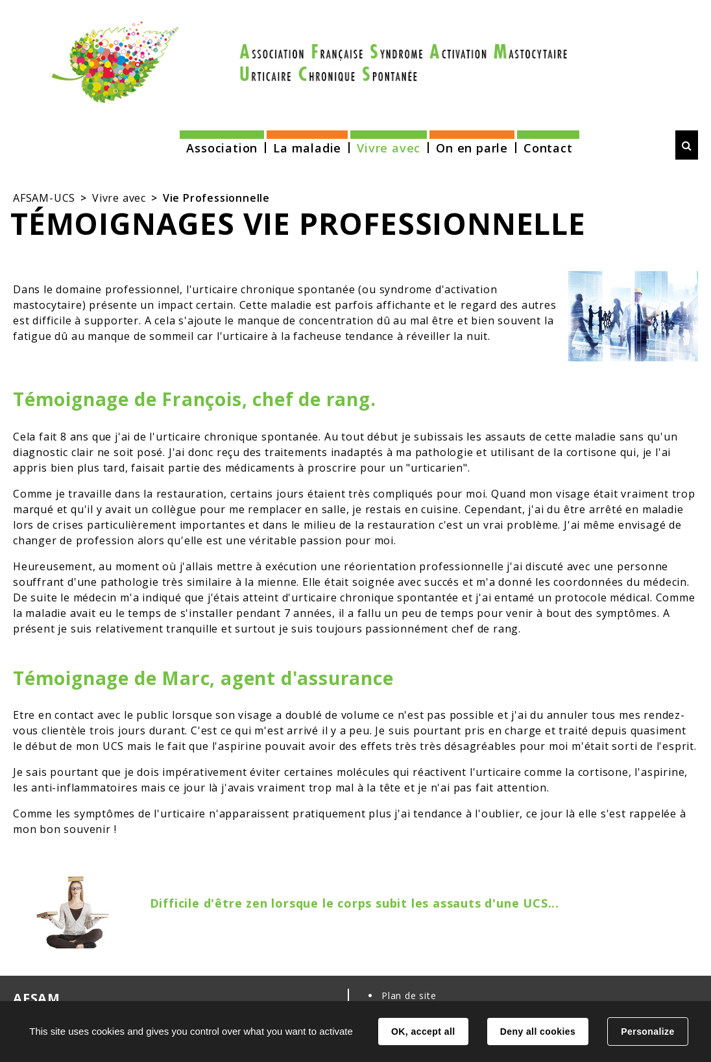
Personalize (647, 1031)
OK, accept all (423, 1031)
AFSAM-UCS (44, 198)
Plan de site (409, 995)
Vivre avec (119, 198)
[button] (222, 143)
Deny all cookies (537, 1031)
